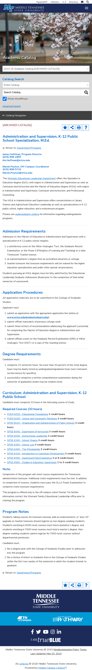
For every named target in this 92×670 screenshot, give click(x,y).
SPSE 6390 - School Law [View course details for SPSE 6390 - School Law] (20, 444)
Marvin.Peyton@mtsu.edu (17, 173)
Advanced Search (11, 106)
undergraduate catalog (27, 214)
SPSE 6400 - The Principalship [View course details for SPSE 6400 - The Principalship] (23, 449)
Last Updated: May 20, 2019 (46, 653)
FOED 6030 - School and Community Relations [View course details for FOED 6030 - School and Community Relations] (32, 418)
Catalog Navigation (16, 115)
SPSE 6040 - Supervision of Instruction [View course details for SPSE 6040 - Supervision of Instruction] (28, 431)
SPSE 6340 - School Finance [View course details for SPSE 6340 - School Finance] (22, 440)
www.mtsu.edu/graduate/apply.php (27, 317)
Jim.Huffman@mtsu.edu (16, 160)
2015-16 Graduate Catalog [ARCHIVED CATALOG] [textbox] (32, 69)
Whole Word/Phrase (17, 98)
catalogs (24, 663)
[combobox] (46, 69)
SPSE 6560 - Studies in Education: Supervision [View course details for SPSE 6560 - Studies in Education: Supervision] (32, 462)
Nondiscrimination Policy (66, 649)
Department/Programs (29, 148)
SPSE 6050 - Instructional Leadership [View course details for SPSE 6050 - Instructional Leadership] (27, 436)
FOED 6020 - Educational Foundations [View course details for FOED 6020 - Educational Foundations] (27, 414)
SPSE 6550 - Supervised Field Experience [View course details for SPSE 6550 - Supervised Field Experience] (29, 458)
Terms (83, 649)
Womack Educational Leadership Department (32, 178)
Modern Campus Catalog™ (52, 668)
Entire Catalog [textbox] (11, 85)
